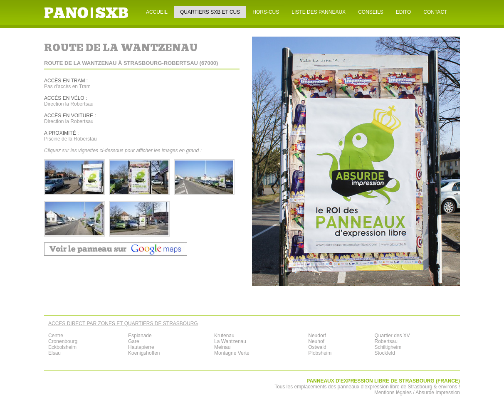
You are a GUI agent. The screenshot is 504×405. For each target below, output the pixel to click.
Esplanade (140, 335)
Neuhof (316, 341)
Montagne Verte (232, 353)
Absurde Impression (437, 392)
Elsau (54, 353)
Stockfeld (384, 353)
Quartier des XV (392, 335)
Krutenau (224, 335)
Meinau (222, 347)
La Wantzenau (230, 341)
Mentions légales (393, 392)
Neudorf (317, 335)
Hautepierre (141, 347)
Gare (133, 341)
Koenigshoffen (144, 353)
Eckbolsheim (62, 347)
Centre (55, 335)
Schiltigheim (387, 347)
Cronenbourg (62, 341)
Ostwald (317, 347)
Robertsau (385, 341)
